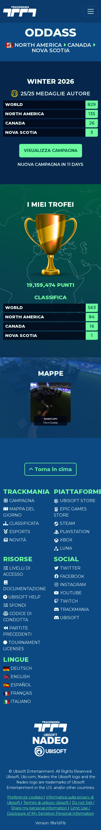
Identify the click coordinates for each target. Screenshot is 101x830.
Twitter (67, 568)
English (16, 676)
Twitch (66, 601)
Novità (14, 539)
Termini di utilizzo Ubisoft (46, 802)
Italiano (17, 701)
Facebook (69, 576)
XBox (63, 539)
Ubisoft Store (75, 500)
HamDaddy (50, 422)
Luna (63, 548)
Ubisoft (66, 617)
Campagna (18, 500)
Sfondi (14, 605)
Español (17, 684)
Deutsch (17, 668)
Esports (16, 531)
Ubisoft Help (22, 597)
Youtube (68, 592)
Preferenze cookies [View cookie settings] (25, 797)
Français (17, 693)
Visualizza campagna (50, 150)
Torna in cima (50, 469)
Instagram (70, 584)
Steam (64, 523)
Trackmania (71, 609)
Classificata (21, 523)
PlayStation (72, 531)
